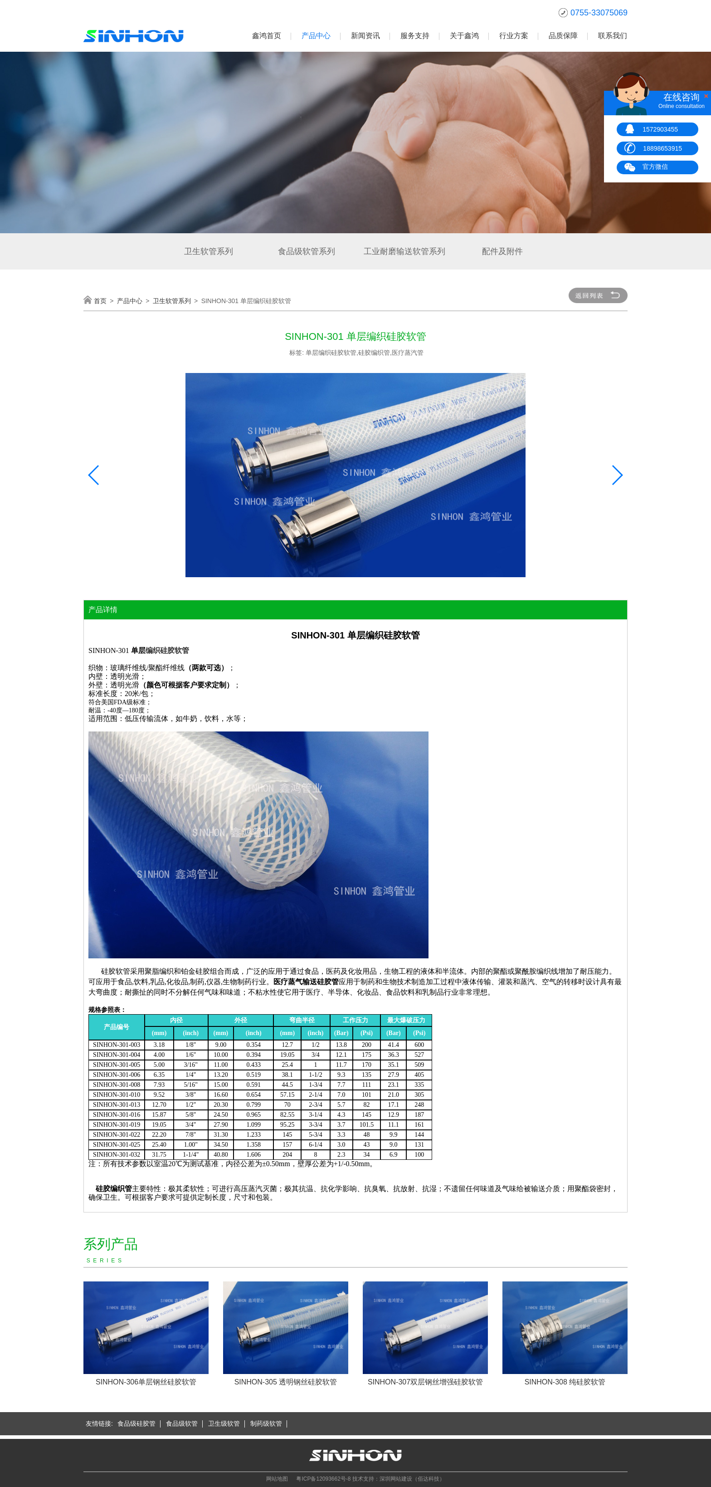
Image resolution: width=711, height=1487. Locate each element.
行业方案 (513, 35)
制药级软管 (266, 1423)
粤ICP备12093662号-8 (323, 1479)
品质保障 (563, 35)
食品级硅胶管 (136, 1423)
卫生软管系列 (208, 251)
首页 (100, 300)
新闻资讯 (365, 35)
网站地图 (277, 1479)
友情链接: (99, 1423)
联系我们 (612, 35)
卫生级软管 (224, 1423)
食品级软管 (182, 1423)
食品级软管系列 (306, 251)
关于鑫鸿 (464, 35)
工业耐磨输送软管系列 (404, 251)
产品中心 (316, 35)
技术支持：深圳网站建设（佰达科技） (398, 1479)
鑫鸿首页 (266, 35)
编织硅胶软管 (167, 650)
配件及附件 (502, 251)
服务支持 (414, 35)
